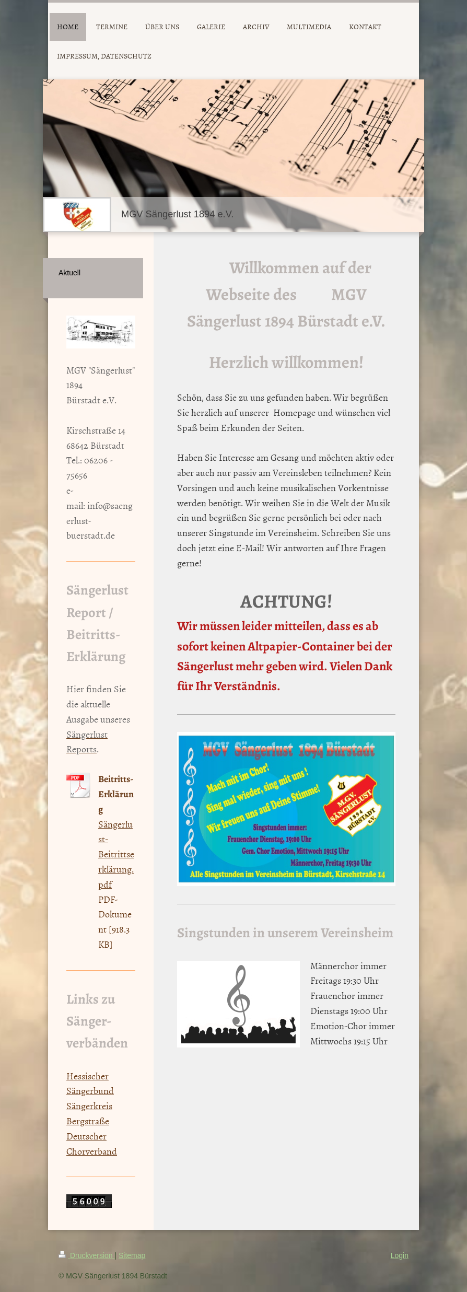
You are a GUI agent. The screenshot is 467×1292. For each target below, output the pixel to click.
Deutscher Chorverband (91, 1143)
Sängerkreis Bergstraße (89, 1113)
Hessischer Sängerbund (90, 1083)
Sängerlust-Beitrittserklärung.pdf (116, 854)
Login (399, 1255)
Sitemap (132, 1255)
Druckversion (86, 1255)
